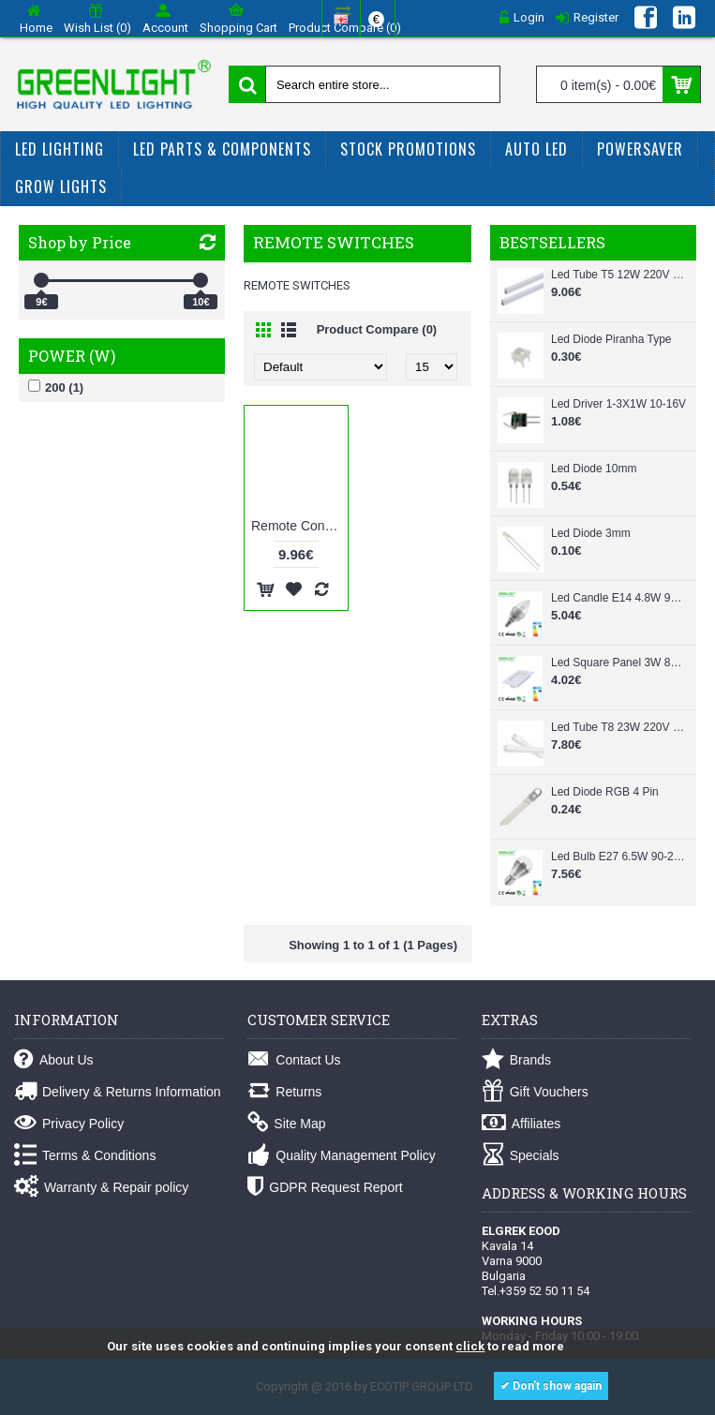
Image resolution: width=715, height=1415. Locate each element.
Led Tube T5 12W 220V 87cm (619, 274)
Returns (284, 1092)
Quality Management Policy (341, 1156)
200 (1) (55, 387)
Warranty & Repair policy (101, 1187)
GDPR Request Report (324, 1187)
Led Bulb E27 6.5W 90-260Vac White (619, 856)
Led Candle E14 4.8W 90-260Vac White (619, 597)
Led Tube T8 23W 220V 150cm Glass (619, 727)
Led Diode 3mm (591, 533)
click (469, 1346)
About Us (54, 1060)
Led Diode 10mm (593, 468)
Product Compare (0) (377, 329)
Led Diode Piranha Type (611, 339)
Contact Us (293, 1060)
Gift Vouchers (535, 1092)
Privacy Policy (69, 1124)
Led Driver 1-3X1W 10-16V (618, 403)
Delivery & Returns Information (117, 1092)
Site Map (286, 1124)
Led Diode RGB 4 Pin (605, 791)
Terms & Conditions (85, 1156)
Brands (516, 1060)
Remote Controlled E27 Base (299, 525)
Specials (520, 1156)
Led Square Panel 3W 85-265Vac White (619, 662)
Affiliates (521, 1124)
